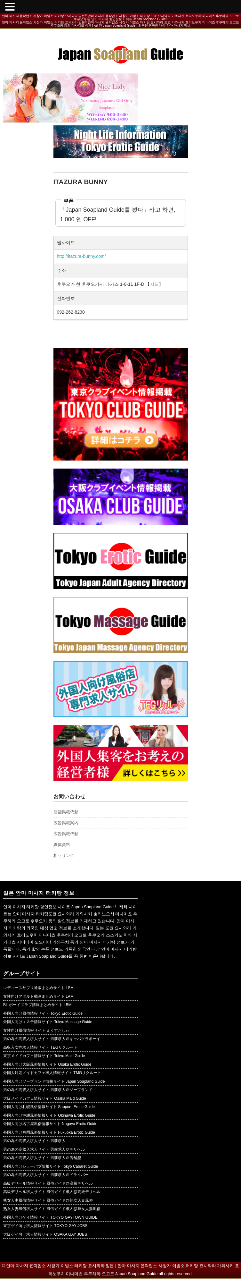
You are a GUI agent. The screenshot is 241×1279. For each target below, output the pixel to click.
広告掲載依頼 (65, 833)
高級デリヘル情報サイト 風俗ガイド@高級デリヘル (48, 1183)
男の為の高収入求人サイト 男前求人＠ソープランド (47, 1090)
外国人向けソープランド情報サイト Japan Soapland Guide (54, 1081)
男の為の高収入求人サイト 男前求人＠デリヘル (44, 1149)
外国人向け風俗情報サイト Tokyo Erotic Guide (43, 1013)
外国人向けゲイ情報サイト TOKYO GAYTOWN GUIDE (50, 1217)
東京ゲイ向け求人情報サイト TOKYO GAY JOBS (45, 1226)
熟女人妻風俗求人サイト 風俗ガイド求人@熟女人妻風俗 (51, 1209)
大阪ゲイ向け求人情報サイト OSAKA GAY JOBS (45, 1234)
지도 (154, 284)
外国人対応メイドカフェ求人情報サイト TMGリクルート (52, 1073)
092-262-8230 (71, 312)
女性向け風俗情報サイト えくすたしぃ (36, 1030)
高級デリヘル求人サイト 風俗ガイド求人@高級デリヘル (51, 1192)
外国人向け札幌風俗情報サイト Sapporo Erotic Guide (49, 1107)
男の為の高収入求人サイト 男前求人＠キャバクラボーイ (51, 1039)
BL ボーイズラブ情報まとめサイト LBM (37, 1005)
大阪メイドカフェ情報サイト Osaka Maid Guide (44, 1098)
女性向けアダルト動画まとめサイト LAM (38, 996)
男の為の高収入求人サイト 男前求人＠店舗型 (42, 1158)
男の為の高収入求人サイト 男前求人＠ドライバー (46, 1175)
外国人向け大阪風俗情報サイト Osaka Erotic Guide (47, 1064)
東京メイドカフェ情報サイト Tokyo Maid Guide (44, 1056)
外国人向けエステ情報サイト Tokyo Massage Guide (47, 1022)
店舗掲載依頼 (65, 811)
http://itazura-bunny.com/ (81, 256)
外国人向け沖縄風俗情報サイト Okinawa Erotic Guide (49, 1115)
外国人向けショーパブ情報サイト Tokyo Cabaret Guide (50, 1166)
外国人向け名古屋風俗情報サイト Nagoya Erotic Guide (50, 1124)
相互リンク (63, 855)
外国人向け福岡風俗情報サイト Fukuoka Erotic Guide (49, 1132)
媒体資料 (61, 844)
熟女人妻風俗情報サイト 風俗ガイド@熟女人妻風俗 (48, 1200)
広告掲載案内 (65, 822)
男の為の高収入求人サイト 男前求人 (34, 1141)
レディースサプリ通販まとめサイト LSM (38, 988)
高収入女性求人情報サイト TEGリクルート (40, 1047)
